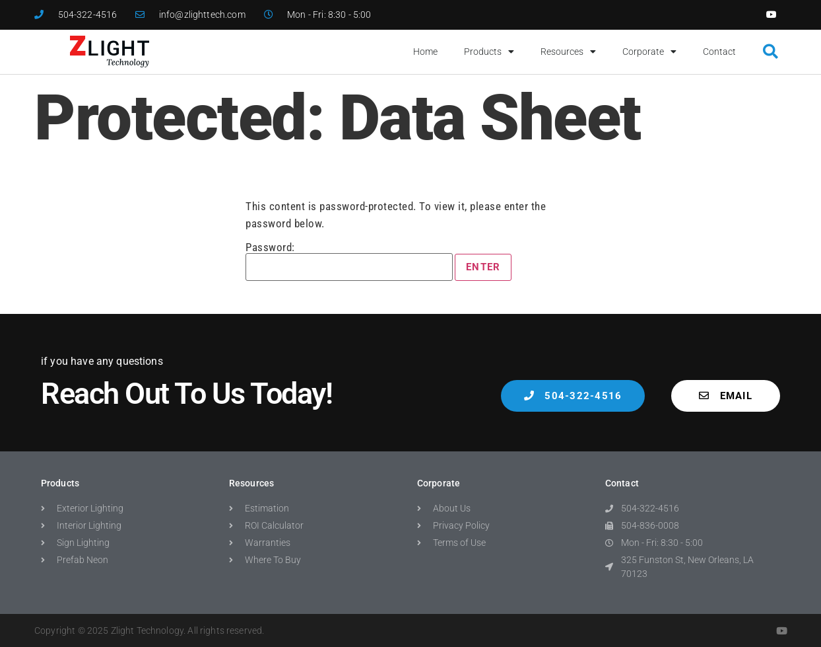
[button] (770, 51)
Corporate (649, 51)
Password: (349, 261)
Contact (719, 51)
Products (489, 51)
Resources (568, 51)
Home (425, 51)
